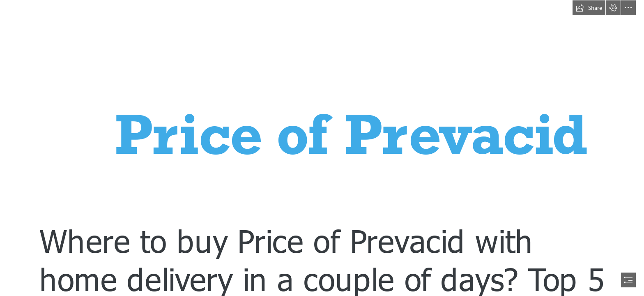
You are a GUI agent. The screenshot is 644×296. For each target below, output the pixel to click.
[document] (322, 148)
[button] (589, 7)
